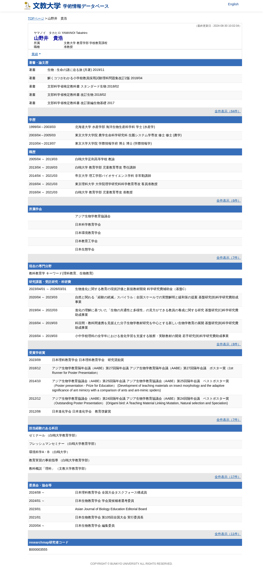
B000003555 (38, 549)
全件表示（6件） (228, 200)
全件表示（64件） (228, 111)
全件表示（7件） (228, 257)
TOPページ (36, 18)
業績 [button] (35, 54)
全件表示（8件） (228, 344)
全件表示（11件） (228, 534)
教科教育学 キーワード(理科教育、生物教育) (61, 273)
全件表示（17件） (228, 477)
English (233, 4)
